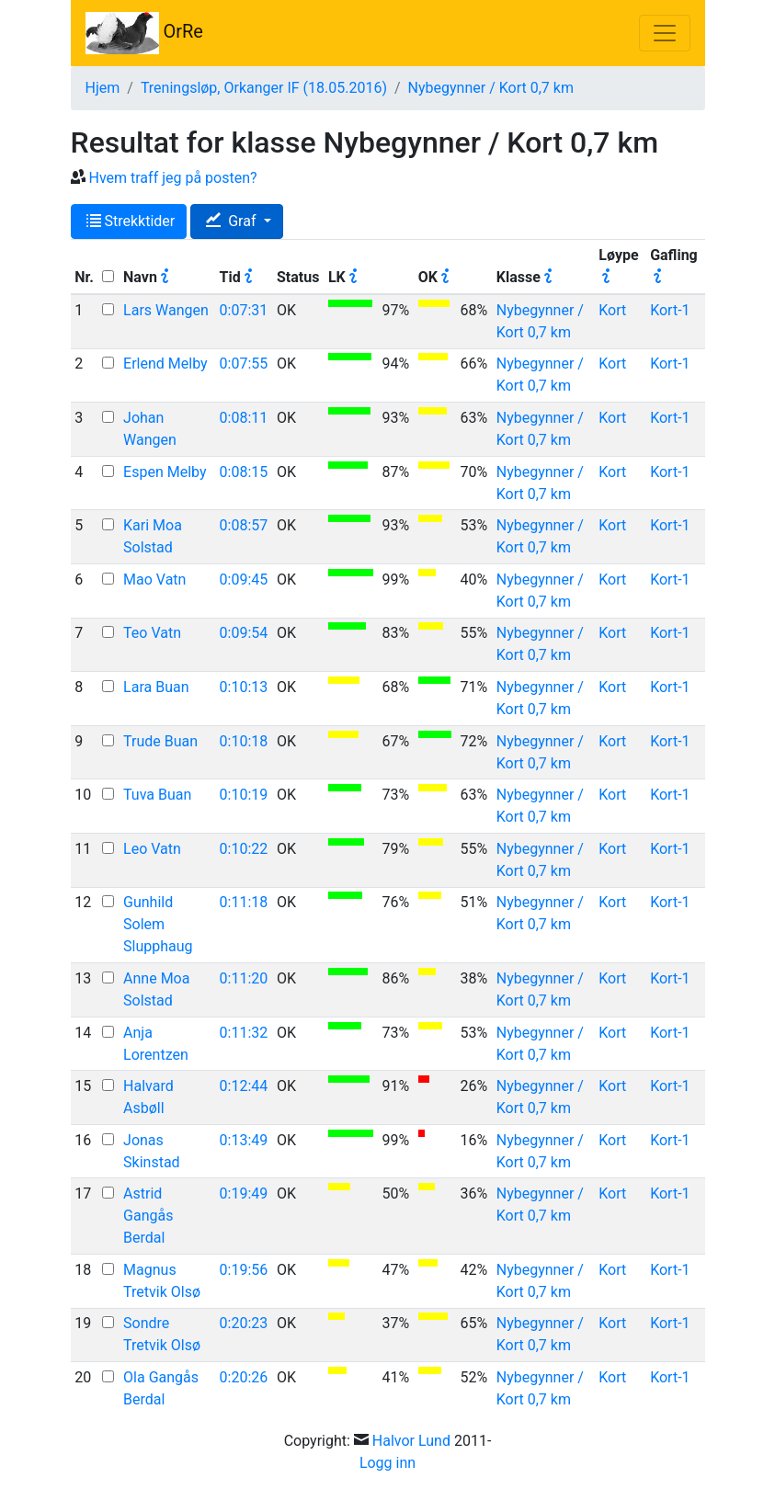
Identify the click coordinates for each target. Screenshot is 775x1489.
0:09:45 (244, 579)
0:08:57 (244, 525)
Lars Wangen (166, 310)
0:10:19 (244, 794)
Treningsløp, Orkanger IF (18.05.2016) (264, 88)
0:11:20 (244, 978)
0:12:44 (244, 1086)
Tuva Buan (157, 794)
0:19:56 (244, 1270)
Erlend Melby (165, 363)
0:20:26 (244, 1377)
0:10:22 (244, 849)
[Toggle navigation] (664, 33)
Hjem (102, 88)
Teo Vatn (152, 633)
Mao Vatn (154, 579)
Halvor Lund (411, 1440)
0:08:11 (244, 417)
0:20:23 (244, 1323)
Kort (612, 310)
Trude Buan (160, 741)
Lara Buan (155, 687)
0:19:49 (244, 1193)
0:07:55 (244, 363)
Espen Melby (164, 472)
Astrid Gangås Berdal (148, 1215)
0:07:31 (244, 310)
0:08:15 (244, 472)
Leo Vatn (152, 849)
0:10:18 (244, 741)
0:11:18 (244, 902)
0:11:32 (244, 1032)
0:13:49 (244, 1140)
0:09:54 (244, 633)
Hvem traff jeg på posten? (172, 178)
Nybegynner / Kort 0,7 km (491, 88)
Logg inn (387, 1463)
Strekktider (131, 221)
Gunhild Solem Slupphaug (158, 924)
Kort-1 (670, 310)
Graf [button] (232, 221)
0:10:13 (244, 687)
